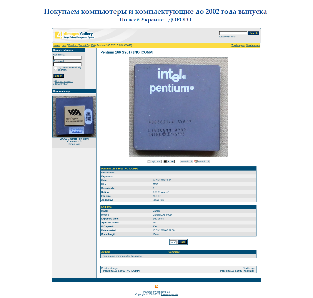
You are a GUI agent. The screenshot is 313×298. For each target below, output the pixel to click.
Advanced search (227, 36)
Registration (61, 84)
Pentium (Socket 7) (78, 45)
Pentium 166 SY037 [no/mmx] (236, 271)
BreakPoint (158, 200)
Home (56, 45)
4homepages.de (169, 294)
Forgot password (64, 81)
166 (93, 45)
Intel (64, 45)
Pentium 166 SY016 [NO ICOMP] (121, 271)
